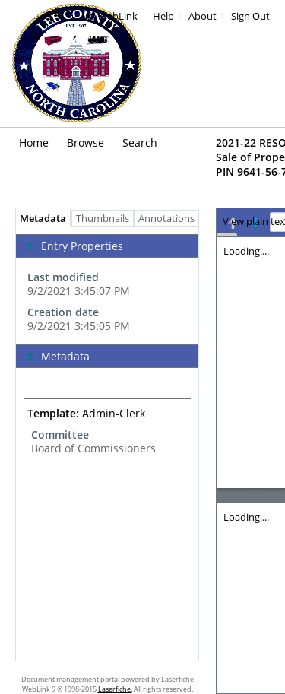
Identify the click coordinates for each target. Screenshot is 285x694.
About (202, 16)
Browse (85, 142)
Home (34, 142)
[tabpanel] (107, 443)
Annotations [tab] (170, 218)
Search (139, 142)
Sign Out (250, 16)
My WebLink (109, 16)
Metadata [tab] (39, 218)
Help (163, 16)
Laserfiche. (115, 689)
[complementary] (107, 285)
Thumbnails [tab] (102, 218)
